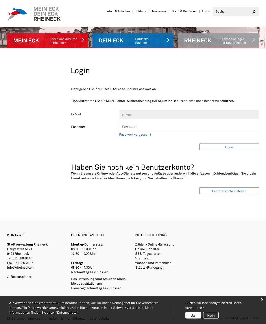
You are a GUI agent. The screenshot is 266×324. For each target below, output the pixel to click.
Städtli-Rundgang (149, 267)
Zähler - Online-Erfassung (154, 244)
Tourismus (159, 11)
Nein (211, 315)
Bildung (140, 11)
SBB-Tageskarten (148, 253)
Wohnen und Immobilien (153, 263)
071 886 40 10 (22, 258)
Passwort (78, 127)
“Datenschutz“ (66, 312)
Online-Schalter (147, 249)
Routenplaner (21, 276)
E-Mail (76, 114)
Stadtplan (142, 258)
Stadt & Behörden (184, 11)
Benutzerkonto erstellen (229, 191)
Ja (193, 315)
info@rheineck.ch (20, 267)
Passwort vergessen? (135, 134)
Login (206, 11)
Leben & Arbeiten (117, 11)
